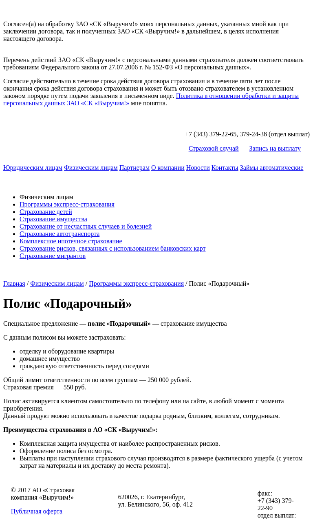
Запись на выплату (275, 148)
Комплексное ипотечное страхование (71, 241)
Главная (14, 283)
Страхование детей (46, 211)
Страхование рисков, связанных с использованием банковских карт (113, 248)
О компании (168, 167)
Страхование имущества (53, 219)
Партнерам (134, 167)
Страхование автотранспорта (59, 233)
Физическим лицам (91, 167)
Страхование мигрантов (53, 255)
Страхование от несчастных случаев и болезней (86, 226)
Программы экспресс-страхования (67, 204)
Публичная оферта (36, 511)
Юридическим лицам (32, 167)
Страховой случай (214, 148)
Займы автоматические (272, 167)
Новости (198, 167)
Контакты (225, 167)
